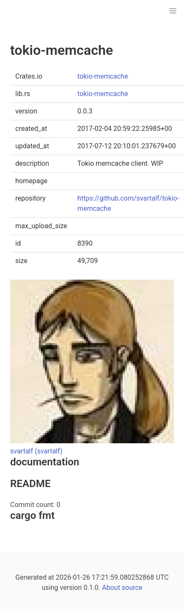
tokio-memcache (102, 76)
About (111, 588)
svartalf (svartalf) (36, 451)
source (132, 588)
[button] (173, 11)
